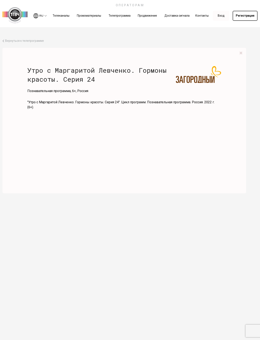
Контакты (202, 15)
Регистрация (245, 15)
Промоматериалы (89, 15)
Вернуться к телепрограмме (24, 40)
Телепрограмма (120, 15)
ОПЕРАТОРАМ (130, 5)
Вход (221, 15)
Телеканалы (61, 15)
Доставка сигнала (177, 15)
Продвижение (147, 15)
